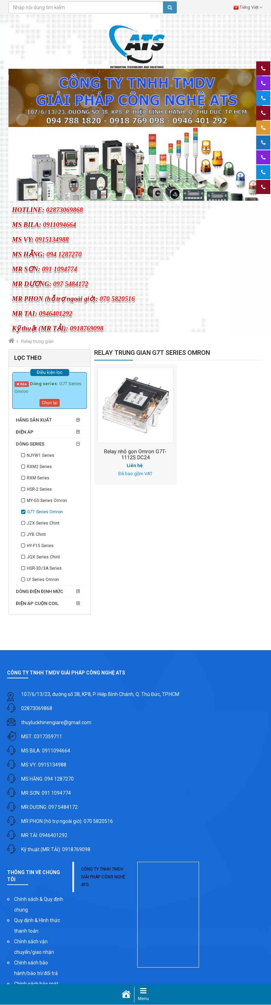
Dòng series (30, 444)
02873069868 (36, 708)
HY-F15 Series (40, 545)
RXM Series (38, 478)
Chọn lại (50, 402)
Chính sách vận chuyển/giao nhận (34, 947)
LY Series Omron (43, 579)
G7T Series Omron (45, 511)
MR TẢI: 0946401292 (44, 835)
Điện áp (25, 432)
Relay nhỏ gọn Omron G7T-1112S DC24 (135, 454)
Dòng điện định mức (39, 591)
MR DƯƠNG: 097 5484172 (49, 807)
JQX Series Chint (43, 557)
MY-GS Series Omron (47, 500)
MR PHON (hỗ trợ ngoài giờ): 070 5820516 (67, 821)
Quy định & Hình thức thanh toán (37, 926)
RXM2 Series (39, 466)
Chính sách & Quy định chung (38, 904)
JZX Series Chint (43, 523)
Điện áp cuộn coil (37, 603)
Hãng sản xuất (34, 420)
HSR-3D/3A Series (44, 568)
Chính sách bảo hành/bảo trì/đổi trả (36, 968)
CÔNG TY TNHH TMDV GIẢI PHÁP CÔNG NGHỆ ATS (103, 877)
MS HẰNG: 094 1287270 (47, 779)
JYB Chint (36, 534)
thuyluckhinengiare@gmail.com (56, 722)
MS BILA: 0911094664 (45, 750)
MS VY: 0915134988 (43, 765)
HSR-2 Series (39, 489)
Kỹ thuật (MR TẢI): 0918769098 (55, 849)
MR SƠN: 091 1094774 (46, 793)
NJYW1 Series (40, 455)
